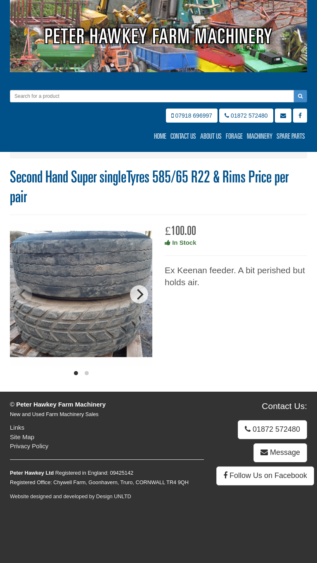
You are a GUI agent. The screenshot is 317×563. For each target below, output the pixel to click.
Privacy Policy (29, 445)
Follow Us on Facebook (265, 475)
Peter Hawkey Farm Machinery (159, 36)
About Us (211, 136)
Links (17, 427)
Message (280, 452)
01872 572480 (246, 115)
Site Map (22, 436)
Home (160, 136)
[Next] (139, 294)
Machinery (259, 136)
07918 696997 (191, 115)
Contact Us (183, 136)
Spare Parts (291, 136)
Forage (234, 136)
